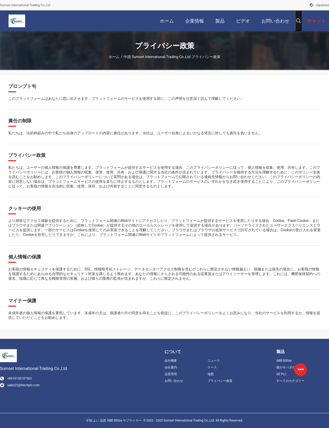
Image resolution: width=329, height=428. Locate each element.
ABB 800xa (283, 360)
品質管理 (170, 374)
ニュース (214, 360)
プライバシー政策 (220, 381)
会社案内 (170, 367)
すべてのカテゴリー (290, 381)
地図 (211, 374)
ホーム (114, 57)
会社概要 (170, 360)
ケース (212, 367)
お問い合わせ (173, 381)
